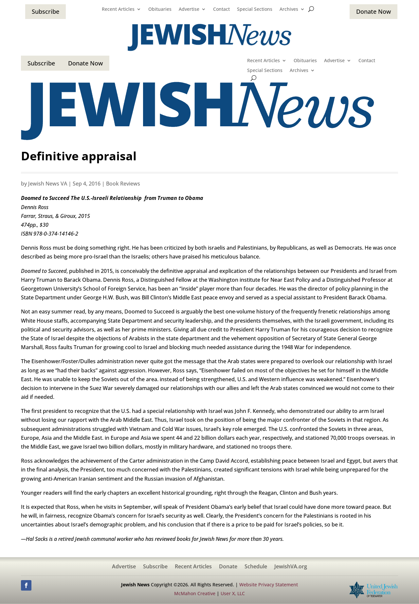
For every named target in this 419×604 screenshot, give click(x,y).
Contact (221, 9)
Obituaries (160, 9)
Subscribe (45, 11)
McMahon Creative (194, 593)
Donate (228, 567)
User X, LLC (233, 593)
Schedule (256, 567)
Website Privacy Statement (268, 584)
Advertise (189, 9)
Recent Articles (118, 9)
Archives (289, 9)
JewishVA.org (290, 567)
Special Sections (254, 9)
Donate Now (373, 11)
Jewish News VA (47, 183)
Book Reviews (123, 183)
